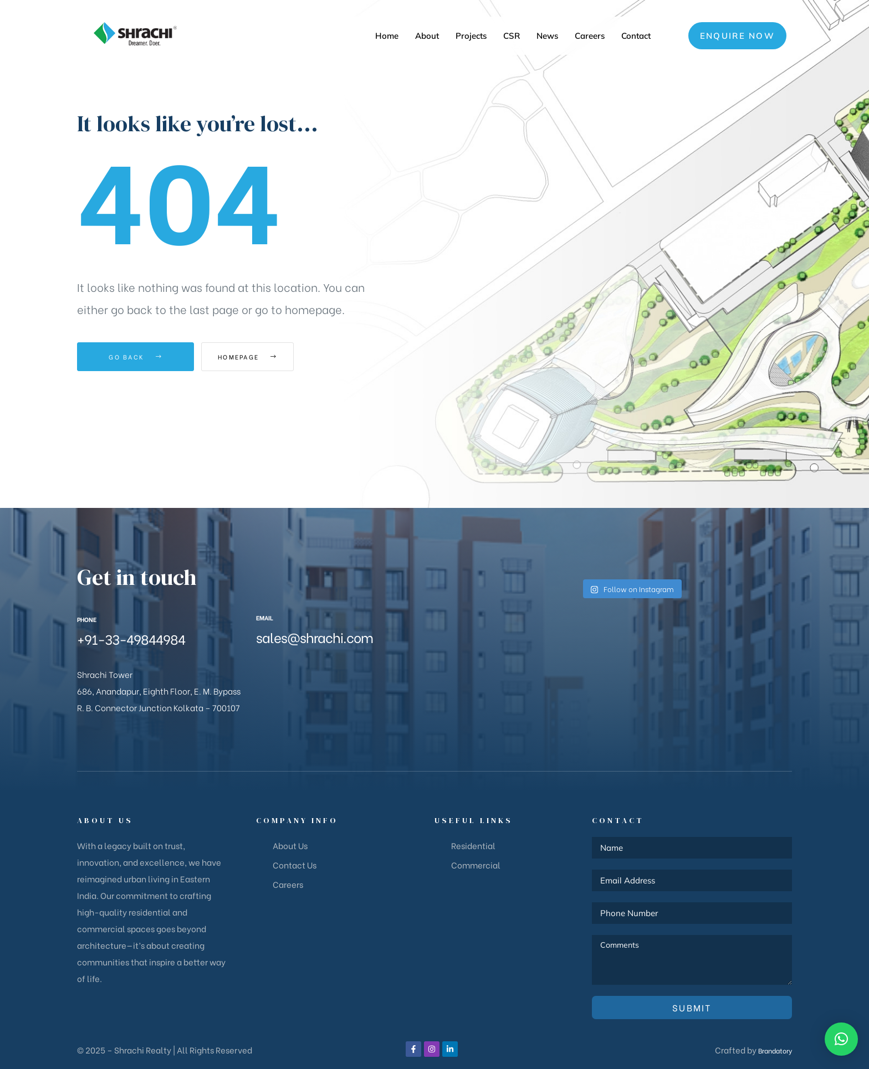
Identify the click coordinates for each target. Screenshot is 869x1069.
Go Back (135, 356)
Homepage (262, 356)
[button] (737, 35)
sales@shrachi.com (314, 636)
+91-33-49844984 (131, 638)
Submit (692, 1007)
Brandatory (770, 1050)
